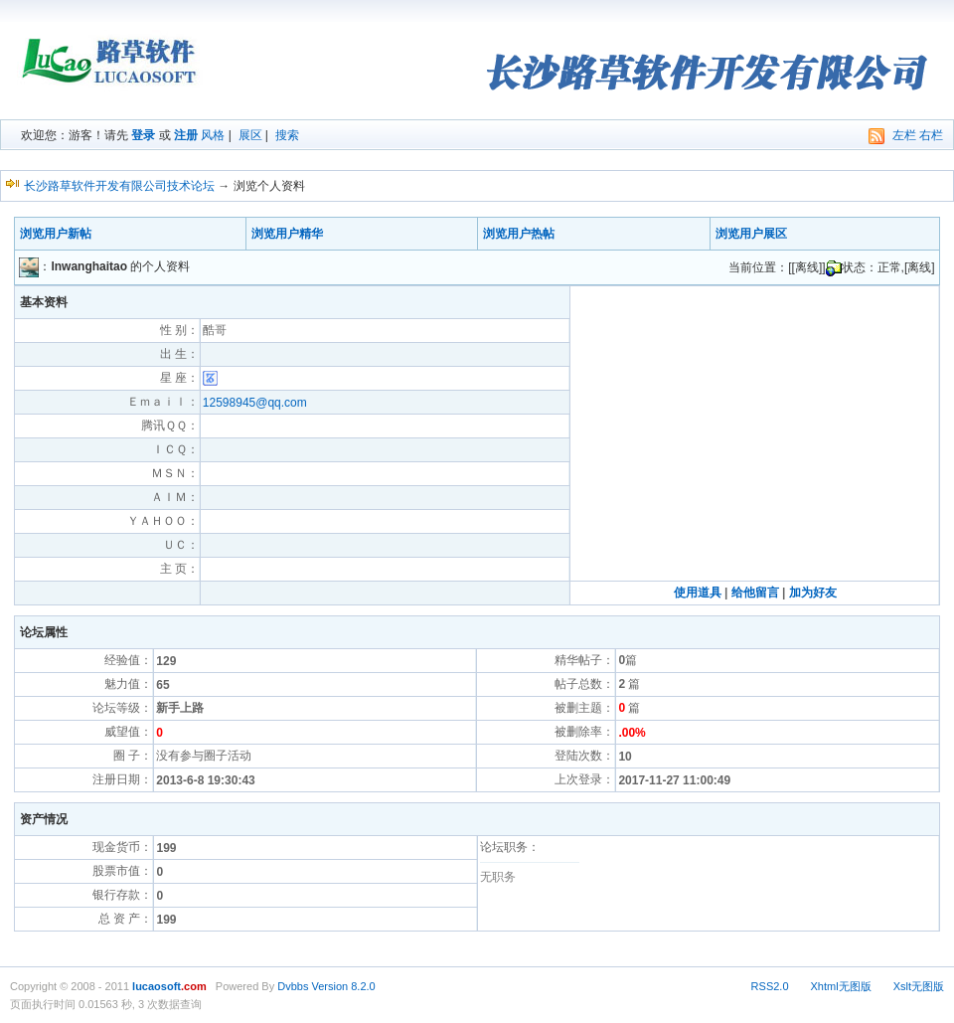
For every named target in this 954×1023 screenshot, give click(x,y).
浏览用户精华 (287, 234)
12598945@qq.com (255, 403)
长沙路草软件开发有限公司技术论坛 (119, 186)
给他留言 (755, 592)
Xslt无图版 (918, 986)
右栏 (931, 135)
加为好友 (813, 592)
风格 (213, 135)
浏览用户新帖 (55, 234)
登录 (143, 135)
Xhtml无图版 (841, 986)
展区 (250, 135)
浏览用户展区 (751, 234)
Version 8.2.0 (343, 986)
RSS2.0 (770, 986)
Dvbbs (292, 986)
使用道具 (697, 592)
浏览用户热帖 (519, 234)
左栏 (904, 135)
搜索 (287, 135)
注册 (186, 135)
